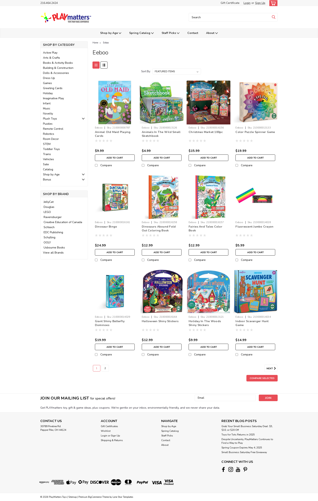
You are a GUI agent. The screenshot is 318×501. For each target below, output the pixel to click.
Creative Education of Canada (63, 222)
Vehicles (48, 159)
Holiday (48, 93)
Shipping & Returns (112, 440)
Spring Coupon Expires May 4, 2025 (241, 447)
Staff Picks (170, 33)
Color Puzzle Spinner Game (255, 132)
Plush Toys (50, 119)
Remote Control (53, 129)
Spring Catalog (141, 33)
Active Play (50, 53)
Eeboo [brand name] (99, 127)
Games (47, 83)
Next (271, 368)
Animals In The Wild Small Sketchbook (161, 134)
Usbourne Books (54, 247)
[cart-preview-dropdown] (272, 3)
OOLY (47, 242)
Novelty (48, 114)
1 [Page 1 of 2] (96, 368)
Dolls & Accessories (56, 73)
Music (46, 108)
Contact (192, 33)
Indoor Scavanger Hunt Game (252, 323)
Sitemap (72, 497)
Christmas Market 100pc (206, 132)
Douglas (49, 207)
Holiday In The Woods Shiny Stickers (205, 323)
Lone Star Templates (123, 497)
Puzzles (48, 124)
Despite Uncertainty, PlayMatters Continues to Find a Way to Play (247, 441)
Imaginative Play (53, 98)
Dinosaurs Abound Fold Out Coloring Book (159, 228)
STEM (46, 144)
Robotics (48, 134)
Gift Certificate (230, 3)
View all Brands (53, 253)
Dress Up (49, 78)
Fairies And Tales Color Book (205, 228)
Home (95, 42)
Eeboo (106, 42)
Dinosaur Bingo (106, 227)
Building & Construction (58, 68)
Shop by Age (110, 33)
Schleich (49, 227)
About (212, 33)
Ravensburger (53, 217)
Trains (47, 154)
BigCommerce (95, 497)
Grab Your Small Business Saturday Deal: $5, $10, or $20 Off (247, 428)
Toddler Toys (51, 149)
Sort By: (146, 71)
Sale (46, 164)
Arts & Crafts (51, 58)
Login (247, 3)
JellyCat (49, 202)
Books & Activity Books (58, 63)
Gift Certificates (109, 426)
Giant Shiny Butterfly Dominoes (110, 323)
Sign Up (260, 3)
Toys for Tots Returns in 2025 (238, 434)
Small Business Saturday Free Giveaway (244, 452)
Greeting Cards (52, 88)
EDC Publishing (53, 232)
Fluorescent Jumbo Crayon (254, 227)
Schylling (49, 237)
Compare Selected (262, 378)
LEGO (47, 212)
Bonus (47, 179)
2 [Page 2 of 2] (105, 368)
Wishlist (106, 431)
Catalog (48, 169)
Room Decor (51, 139)
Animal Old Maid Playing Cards (113, 134)
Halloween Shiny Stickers (160, 321)
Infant (46, 103)
